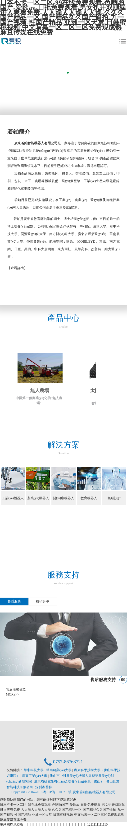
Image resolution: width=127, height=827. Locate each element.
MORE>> (12, 694)
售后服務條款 (16, 689)
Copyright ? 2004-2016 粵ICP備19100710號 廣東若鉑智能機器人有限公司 (63, 792)
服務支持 (63, 578)
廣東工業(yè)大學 (35, 776)
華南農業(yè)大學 (59, 770)
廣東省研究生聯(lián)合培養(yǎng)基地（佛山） (69, 781)
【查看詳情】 (17, 268)
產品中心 (63, 321)
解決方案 (63, 448)
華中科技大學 (34, 770)
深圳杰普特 (44, 787)
